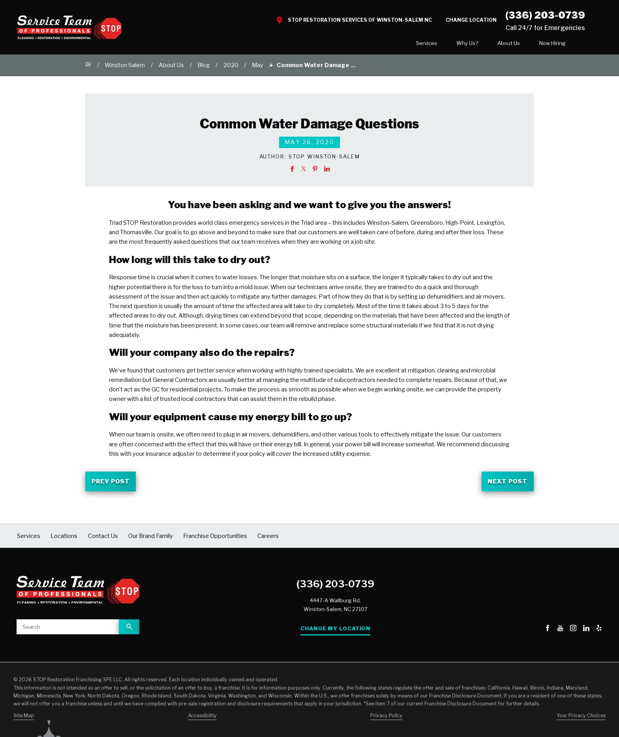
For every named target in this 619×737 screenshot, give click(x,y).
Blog (203, 68)
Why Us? (413, 44)
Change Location (471, 20)
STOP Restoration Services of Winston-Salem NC (360, 20)
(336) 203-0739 (335, 586)
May (257, 68)
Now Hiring (499, 44)
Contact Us (558, 44)
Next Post (507, 484)
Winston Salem (125, 68)
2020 (230, 68)
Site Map (23, 719)
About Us (455, 44)
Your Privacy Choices (581, 719)
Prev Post (111, 484)
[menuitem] (372, 45)
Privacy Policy (386, 719)
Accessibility (202, 719)
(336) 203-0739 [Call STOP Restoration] (545, 15)
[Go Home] (88, 68)
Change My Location (335, 631)
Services (372, 44)
